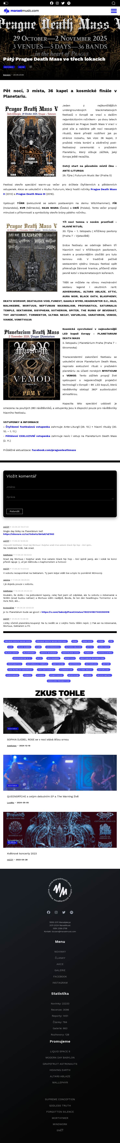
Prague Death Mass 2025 (18, 641)
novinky (60, 951)
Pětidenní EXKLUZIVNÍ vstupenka (28, 436)
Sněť (60, 1130)
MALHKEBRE (53, 658)
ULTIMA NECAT (85, 670)
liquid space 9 (60, 1051)
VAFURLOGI (103, 670)
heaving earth (60, 1070)
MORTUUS (69, 658)
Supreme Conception (60, 1099)
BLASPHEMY (29, 653)
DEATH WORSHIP (49, 653)
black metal (104, 675)
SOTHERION (91, 664)
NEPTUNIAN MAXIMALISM (92, 658)
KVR (10, 647)
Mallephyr (60, 1082)
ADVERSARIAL (53, 647)
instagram (60, 982)
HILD (39, 658)
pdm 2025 (87, 641)
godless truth (60, 1105)
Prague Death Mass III (30, 193)
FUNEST (88, 653)
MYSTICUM (74, 675)
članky (60, 957)
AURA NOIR (104, 647)
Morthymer (60, 1118)
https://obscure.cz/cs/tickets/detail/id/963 (28, 534)
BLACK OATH (12, 653)
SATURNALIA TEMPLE (37, 664)
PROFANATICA (14, 664)
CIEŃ (38, 647)
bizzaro (7, 75)
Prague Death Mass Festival (52, 641)
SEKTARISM (58, 664)
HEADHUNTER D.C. (22, 658)
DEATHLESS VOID (71, 653)
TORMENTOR (66, 670)
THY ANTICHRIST (46, 670)
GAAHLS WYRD (105, 653)
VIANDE (40, 675)
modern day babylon (60, 1057)
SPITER (106, 664)
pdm (75, 641)
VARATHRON (12, 675)
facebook (60, 976)
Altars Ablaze (60, 1076)
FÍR (111, 641)
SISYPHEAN (75, 664)
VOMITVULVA (56, 675)
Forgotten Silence (60, 1111)
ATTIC (90, 647)
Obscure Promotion (58, 681)
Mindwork (60, 1124)
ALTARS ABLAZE (73, 647)
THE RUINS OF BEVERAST (20, 670)
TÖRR (100, 641)
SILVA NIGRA (24, 647)
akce (60, 964)
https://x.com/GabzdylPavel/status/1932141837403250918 (75, 612)
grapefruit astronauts (60, 1063)
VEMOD (27, 675)
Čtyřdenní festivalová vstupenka (28, 426)
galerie (60, 970)
